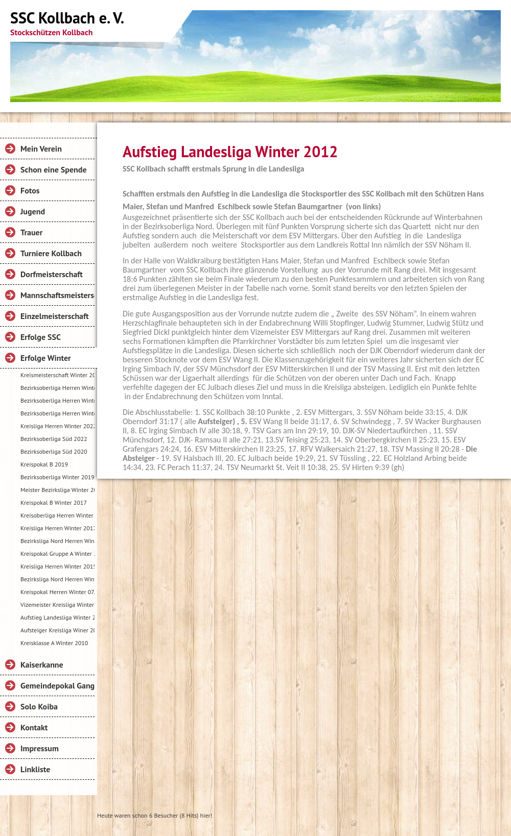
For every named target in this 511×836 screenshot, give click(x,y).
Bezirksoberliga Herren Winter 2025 (57, 400)
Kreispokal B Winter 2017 (53, 502)
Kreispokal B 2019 (44, 464)
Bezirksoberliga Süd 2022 (53, 438)
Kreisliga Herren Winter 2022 (57, 426)
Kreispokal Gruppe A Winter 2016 (57, 553)
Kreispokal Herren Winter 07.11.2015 (57, 592)
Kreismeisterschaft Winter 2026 (57, 375)
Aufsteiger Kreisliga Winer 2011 (57, 630)
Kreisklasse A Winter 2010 (54, 643)
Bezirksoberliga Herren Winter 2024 (57, 413)
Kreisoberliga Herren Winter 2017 (57, 515)
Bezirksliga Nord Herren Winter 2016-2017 (57, 541)
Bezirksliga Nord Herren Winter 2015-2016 (57, 579)
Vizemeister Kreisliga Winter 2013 (57, 604)
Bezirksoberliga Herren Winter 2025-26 (57, 387)
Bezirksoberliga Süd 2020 (53, 451)
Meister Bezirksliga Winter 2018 (57, 490)
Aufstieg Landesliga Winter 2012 (57, 617)
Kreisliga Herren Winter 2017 (57, 528)
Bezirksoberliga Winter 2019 (57, 477)
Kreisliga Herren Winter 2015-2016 (57, 566)
